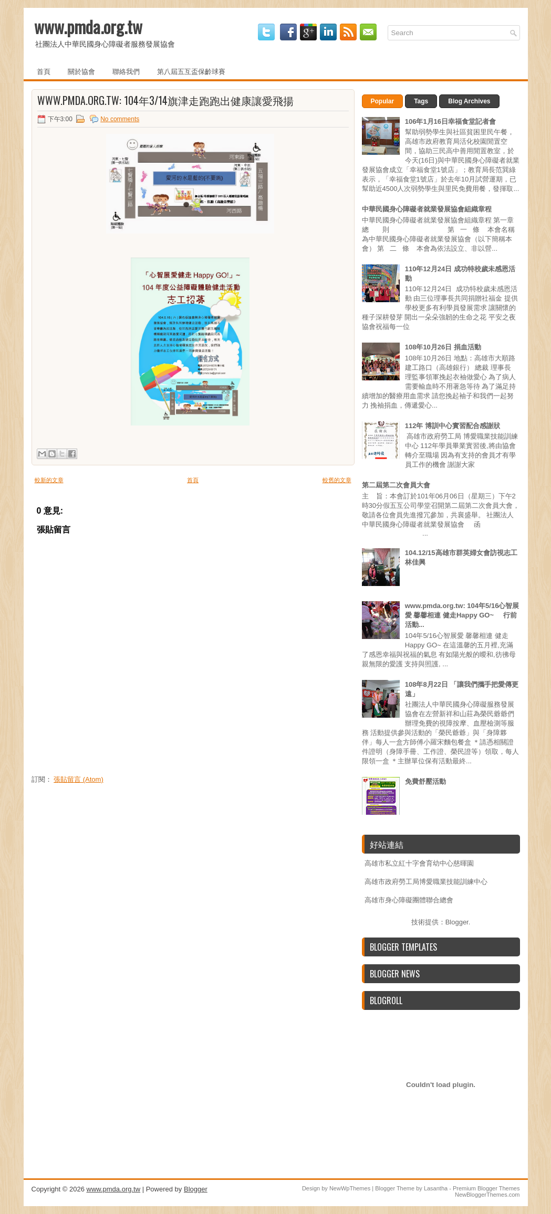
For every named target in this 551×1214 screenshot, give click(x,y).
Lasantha (436, 1188)
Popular (382, 101)
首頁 (43, 71)
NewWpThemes (349, 1188)
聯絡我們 (126, 71)
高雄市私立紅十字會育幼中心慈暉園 (419, 863)
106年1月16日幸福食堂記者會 (450, 121)
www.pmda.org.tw (88, 26)
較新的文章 (49, 480)
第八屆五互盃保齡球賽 (191, 71)
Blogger (457, 922)
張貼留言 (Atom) (78, 779)
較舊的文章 (337, 480)
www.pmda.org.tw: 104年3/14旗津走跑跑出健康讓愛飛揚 (165, 100)
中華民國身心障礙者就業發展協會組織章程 (427, 209)
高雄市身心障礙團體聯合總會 (409, 900)
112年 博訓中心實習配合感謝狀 (452, 426)
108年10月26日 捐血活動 (443, 347)
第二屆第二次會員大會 (396, 485)
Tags (421, 101)
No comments (119, 119)
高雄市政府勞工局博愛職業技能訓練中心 (426, 882)
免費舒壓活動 (425, 781)
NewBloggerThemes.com (487, 1194)
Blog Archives (469, 101)
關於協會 (81, 71)
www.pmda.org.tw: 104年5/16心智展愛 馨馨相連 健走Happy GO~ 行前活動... (462, 615)
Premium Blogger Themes (486, 1188)
